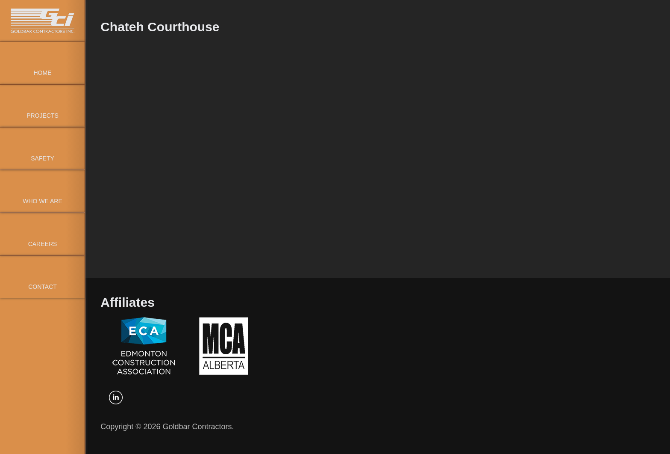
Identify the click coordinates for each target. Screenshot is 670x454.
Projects (42, 115)
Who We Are (42, 201)
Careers (42, 243)
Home (43, 72)
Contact (42, 286)
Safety (42, 158)
